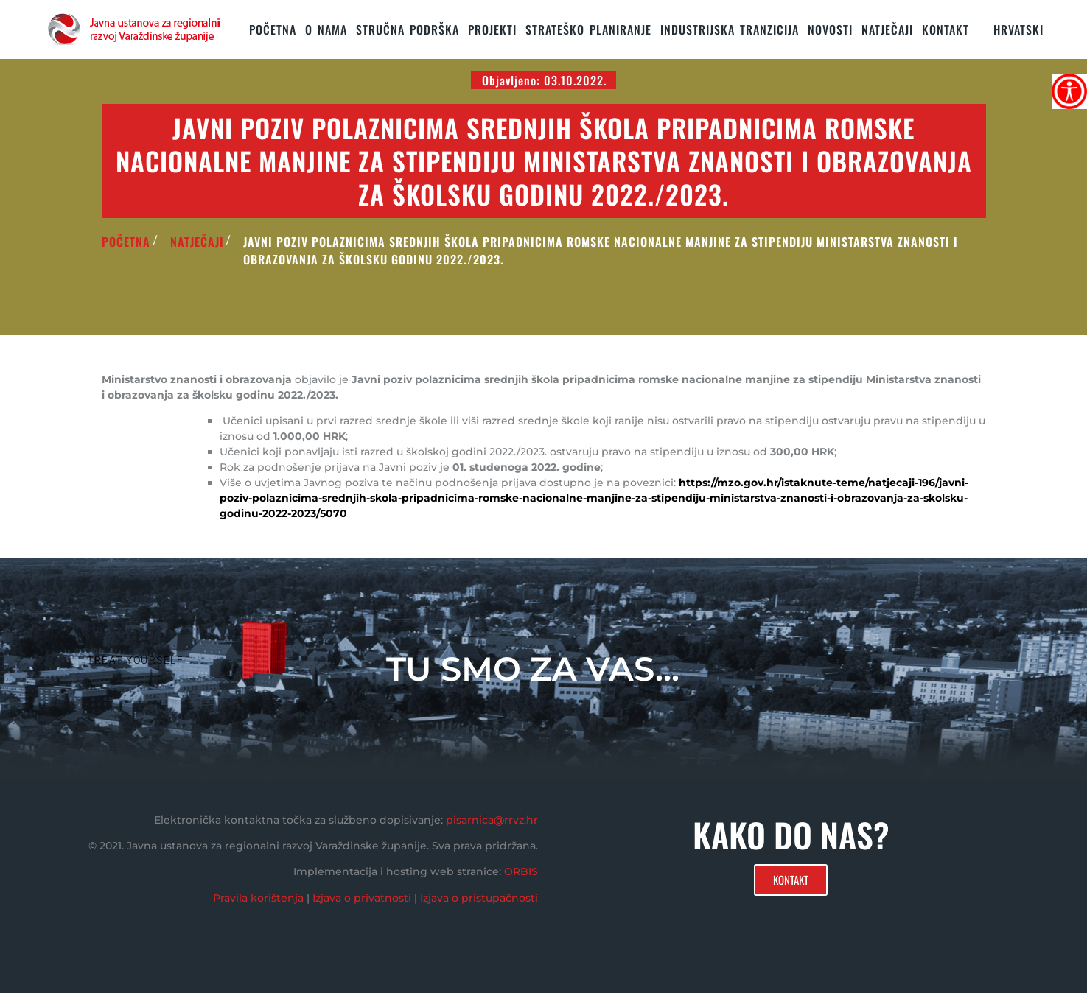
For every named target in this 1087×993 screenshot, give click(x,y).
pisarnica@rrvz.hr (492, 820)
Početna (272, 29)
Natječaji (887, 29)
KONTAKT (945, 29)
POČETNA (126, 241)
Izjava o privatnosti (361, 898)
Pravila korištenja (258, 898)
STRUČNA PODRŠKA (407, 29)
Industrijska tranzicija (729, 29)
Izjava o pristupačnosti (479, 898)
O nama (326, 29)
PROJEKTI (492, 29)
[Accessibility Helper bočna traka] (1069, 91)
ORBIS (521, 871)
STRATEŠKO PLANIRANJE (588, 29)
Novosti (830, 29)
